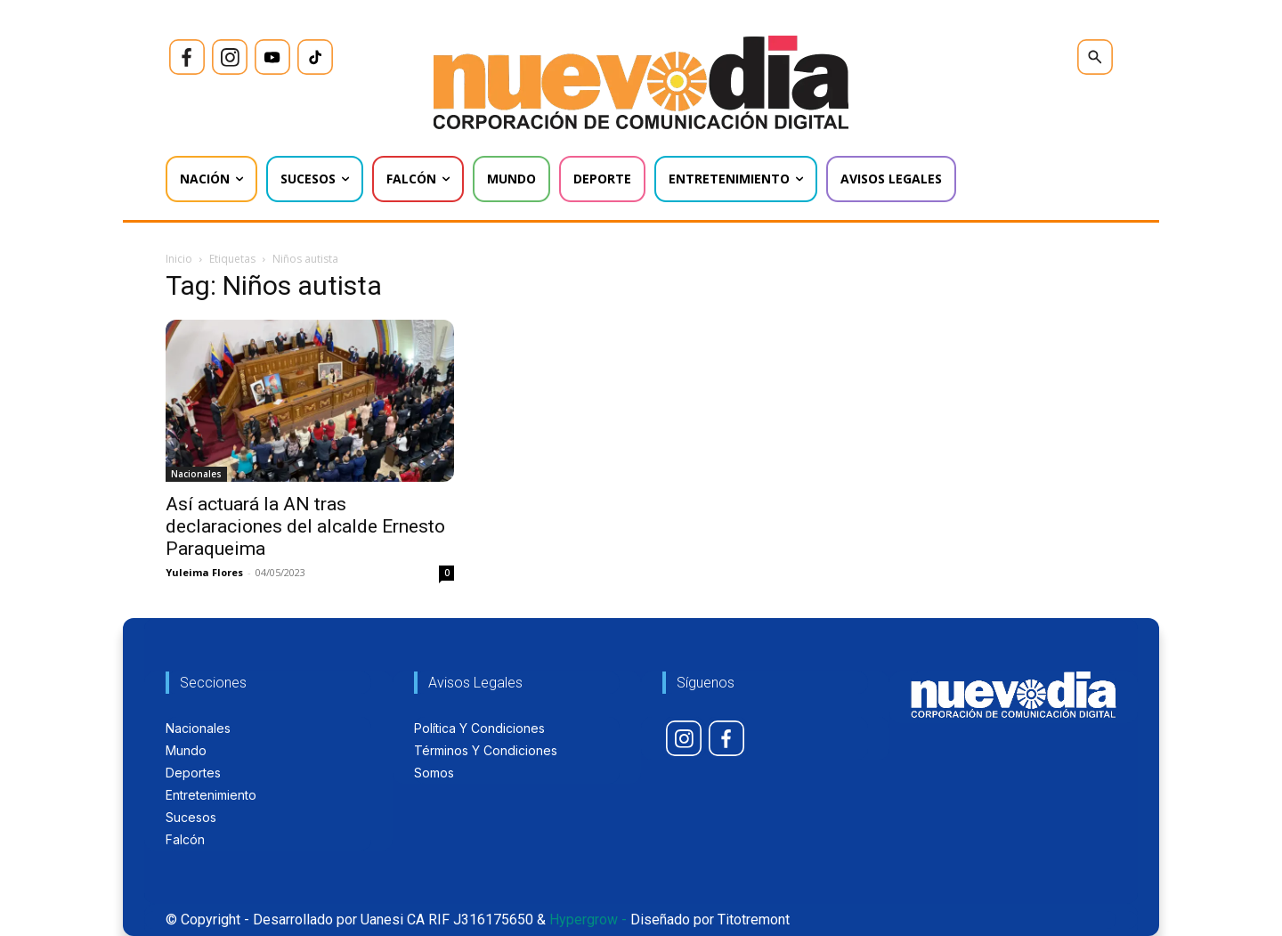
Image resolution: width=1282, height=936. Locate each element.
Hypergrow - (588, 919)
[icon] (187, 57)
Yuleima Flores (204, 572)
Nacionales (196, 474)
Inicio (179, 258)
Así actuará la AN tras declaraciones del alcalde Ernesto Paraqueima (305, 526)
